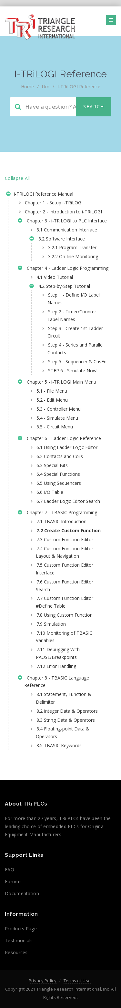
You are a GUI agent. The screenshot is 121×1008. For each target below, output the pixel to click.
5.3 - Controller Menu (58, 409)
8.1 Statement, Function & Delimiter (63, 698)
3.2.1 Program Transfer (72, 247)
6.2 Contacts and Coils (59, 456)
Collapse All (17, 178)
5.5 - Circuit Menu (54, 427)
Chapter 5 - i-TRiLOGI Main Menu (57, 383)
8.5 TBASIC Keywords (59, 745)
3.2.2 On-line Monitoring (73, 256)
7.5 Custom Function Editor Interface (64, 569)
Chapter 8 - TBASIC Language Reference (53, 682)
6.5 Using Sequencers (58, 483)
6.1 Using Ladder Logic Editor (66, 447)
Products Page (21, 928)
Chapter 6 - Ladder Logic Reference (59, 439)
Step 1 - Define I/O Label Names (73, 299)
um (45, 86)
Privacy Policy (42, 981)
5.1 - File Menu (51, 391)
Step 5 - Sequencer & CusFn (77, 361)
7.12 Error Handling (56, 666)
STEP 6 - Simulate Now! (72, 370)
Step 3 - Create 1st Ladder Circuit (75, 332)
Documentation (22, 893)
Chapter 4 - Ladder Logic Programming (63, 269)
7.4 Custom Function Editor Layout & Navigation (64, 552)
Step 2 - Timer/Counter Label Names (71, 315)
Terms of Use (77, 981)
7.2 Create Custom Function (68, 530)
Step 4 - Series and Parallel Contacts (75, 349)
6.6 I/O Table (49, 492)
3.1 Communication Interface (66, 230)
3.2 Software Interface (57, 239)
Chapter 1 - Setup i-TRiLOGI (54, 203)
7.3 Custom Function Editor (64, 539)
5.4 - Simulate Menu (57, 418)
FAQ (9, 869)
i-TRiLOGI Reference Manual (39, 195)
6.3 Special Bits (52, 465)
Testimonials (19, 940)
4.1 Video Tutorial (54, 277)
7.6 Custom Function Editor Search (64, 585)
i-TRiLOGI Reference (78, 86)
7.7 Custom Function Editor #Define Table (64, 602)
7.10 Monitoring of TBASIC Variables (64, 637)
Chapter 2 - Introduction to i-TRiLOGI (63, 212)
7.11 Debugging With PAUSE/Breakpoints (58, 653)
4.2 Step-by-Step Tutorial (59, 287)
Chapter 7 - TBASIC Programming (57, 513)
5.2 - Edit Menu (52, 400)
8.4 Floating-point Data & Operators (62, 732)
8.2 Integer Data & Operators (67, 711)
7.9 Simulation (51, 624)
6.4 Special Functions (58, 474)
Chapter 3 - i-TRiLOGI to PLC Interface (62, 221)
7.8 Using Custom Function (64, 615)
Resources (16, 952)
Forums (13, 881)
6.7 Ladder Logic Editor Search (68, 501)
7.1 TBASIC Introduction (61, 521)
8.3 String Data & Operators (65, 720)
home (27, 86)
